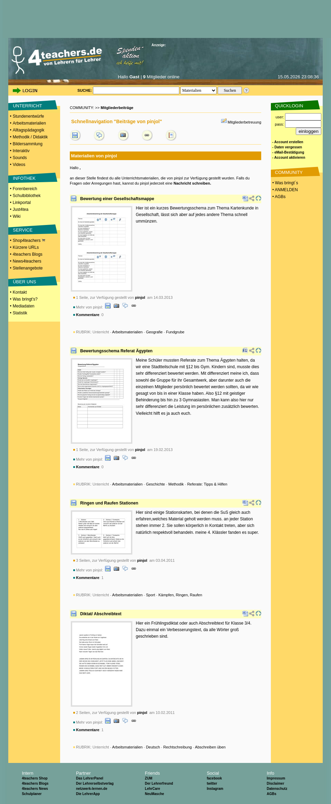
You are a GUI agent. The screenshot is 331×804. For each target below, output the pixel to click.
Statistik (20, 313)
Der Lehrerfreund (159, 783)
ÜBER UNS (24, 281)
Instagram (215, 789)
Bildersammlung (27, 143)
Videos (19, 164)
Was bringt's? (25, 299)
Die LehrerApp (88, 794)
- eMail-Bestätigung (288, 152)
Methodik (176, 484)
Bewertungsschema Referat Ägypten (116, 351)
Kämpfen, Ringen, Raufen (180, 595)
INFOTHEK (24, 178)
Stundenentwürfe (28, 116)
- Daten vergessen (287, 147)
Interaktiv (21, 150)
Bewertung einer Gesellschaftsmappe (117, 198)
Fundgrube (175, 332)
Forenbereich (25, 188)
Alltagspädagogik (28, 130)
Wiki (17, 216)
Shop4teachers (29, 240)
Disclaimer (275, 783)
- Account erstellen (287, 142)
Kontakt (20, 292)
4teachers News (35, 789)
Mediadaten (24, 306)
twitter (212, 783)
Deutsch (153, 747)
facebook (214, 778)
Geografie (154, 332)
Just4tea (20, 209)
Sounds (20, 157)
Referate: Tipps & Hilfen (207, 484)
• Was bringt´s (284, 182)
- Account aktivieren (288, 157)
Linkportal (22, 202)
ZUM (148, 778)
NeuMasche (154, 794)
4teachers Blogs (27, 254)
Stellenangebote (28, 268)
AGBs (271, 794)
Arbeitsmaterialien (29, 123)
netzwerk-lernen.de (91, 789)
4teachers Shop (34, 778)
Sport (150, 595)
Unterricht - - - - (160, 484)
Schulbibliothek (27, 195)
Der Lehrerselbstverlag (95, 783)
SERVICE (22, 230)
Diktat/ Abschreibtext (101, 613)
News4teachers (27, 261)
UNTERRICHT (27, 105)
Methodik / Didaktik (30, 137)
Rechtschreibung (177, 747)
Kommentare (87, 315)
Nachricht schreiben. (192, 183)
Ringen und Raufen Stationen (109, 503)
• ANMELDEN (284, 189)
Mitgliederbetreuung (244, 122)
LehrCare (152, 789)
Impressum (276, 778)
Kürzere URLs (26, 247)
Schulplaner (31, 794)
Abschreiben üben (210, 747)
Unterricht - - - (139, 332)
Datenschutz (277, 789)
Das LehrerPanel (89, 778)
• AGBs (278, 196)
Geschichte (155, 484)
